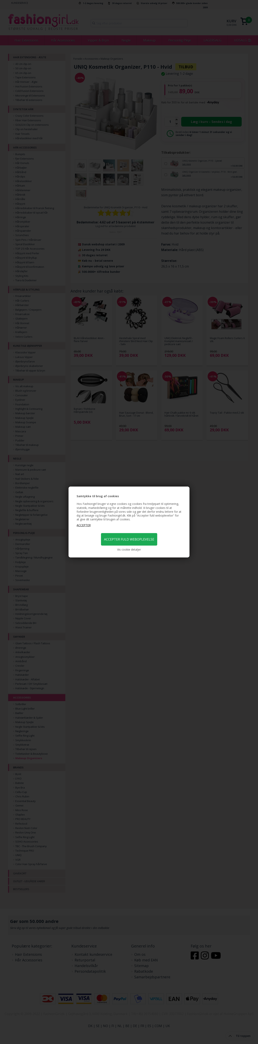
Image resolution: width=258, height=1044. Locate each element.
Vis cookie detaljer (129, 549)
